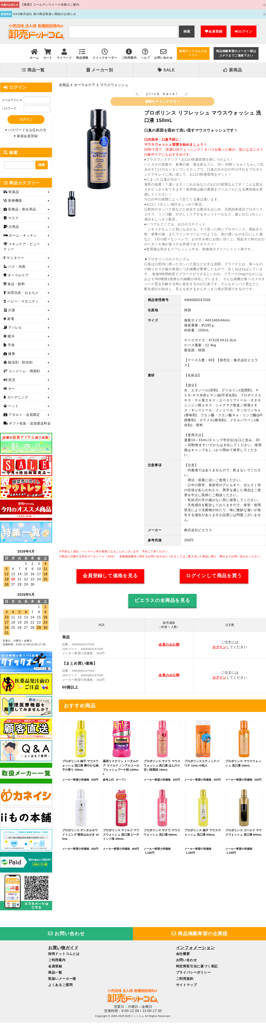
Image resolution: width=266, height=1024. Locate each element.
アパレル (14, 329)
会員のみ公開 (169, 644)
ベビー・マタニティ (22, 303)
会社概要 (183, 955)
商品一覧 (33, 70)
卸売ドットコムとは (64, 955)
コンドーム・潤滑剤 (23, 372)
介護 (11, 311)
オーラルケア (84, 85)
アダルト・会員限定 (23, 416)
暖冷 (11, 337)
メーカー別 (99, 70)
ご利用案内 (57, 961)
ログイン (243, 31)
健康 (11, 355)
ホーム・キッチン (22, 237)
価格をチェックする (162, 101)
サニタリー (15, 259)
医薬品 (13, 193)
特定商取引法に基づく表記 (197, 967)
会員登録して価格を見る (110, 575)
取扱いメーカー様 (62, 980)
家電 (10, 320)
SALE (166, 70)
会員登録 (213, 31)
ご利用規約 (184, 980)
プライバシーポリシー (193, 973)
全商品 (64, 85)
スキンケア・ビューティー (22, 248)
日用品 (13, 228)
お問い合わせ (66, 935)
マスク (13, 219)
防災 (11, 381)
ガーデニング (17, 398)
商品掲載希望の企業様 (199, 935)
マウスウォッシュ (114, 85)
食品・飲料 (15, 285)
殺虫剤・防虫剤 (20, 364)
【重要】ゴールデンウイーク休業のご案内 (50, 4)
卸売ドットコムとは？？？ (193, 53)
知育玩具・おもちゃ (22, 294)
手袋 (11, 346)
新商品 (232, 70)
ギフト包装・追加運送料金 (29, 425)
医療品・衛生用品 (21, 210)
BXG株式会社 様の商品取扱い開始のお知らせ (45, 14)
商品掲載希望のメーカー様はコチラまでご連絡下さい (236, 53)
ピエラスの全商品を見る (162, 600)
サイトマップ (186, 986)
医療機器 (14, 202)
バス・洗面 (16, 268)
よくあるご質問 (60, 986)
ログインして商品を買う (214, 575)
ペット (13, 407)
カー (11, 390)
